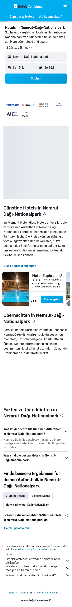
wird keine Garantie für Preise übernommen (34, 549)
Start (11, 592)
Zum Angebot (52, 299)
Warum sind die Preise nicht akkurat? (38, 575)
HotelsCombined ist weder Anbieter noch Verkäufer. (38, 560)
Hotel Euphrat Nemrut (17, 528)
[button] (6, 6)
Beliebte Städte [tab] (41, 495)
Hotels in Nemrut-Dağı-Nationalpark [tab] (27, 504)
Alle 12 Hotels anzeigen (19, 266)
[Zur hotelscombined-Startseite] (28, 6)
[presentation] (44, 213)
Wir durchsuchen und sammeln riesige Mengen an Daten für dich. (38, 568)
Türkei (21, 592)
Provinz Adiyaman (46, 592)
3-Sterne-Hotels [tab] (15, 495)
